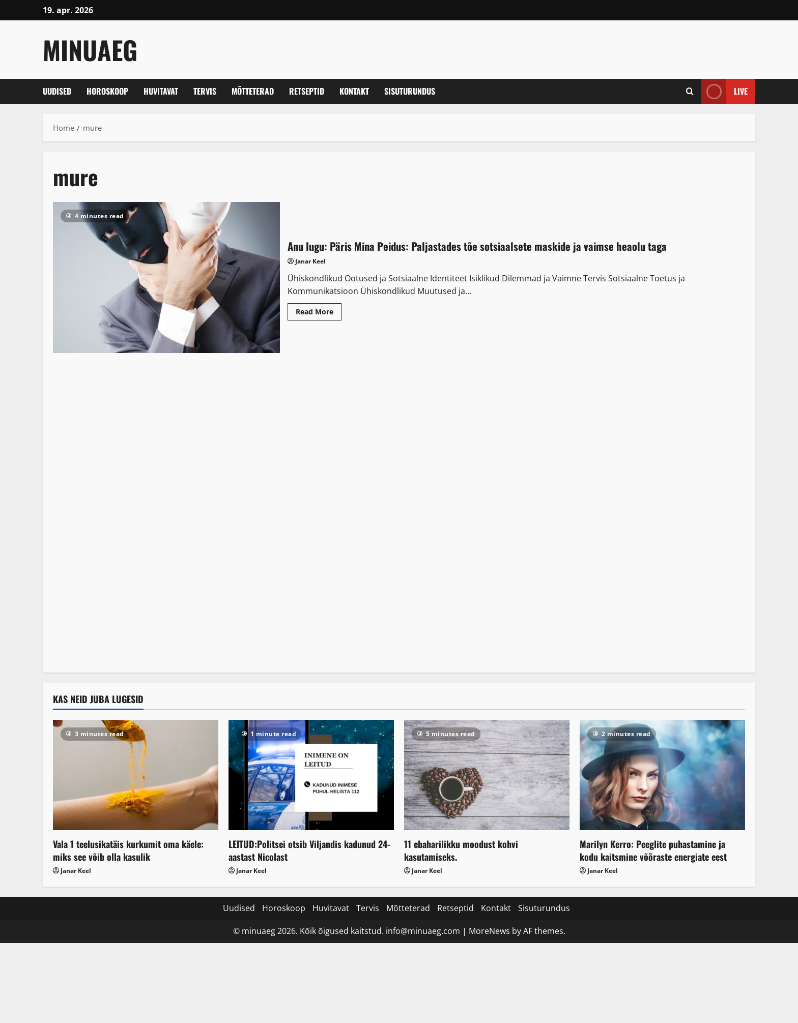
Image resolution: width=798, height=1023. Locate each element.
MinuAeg (90, 49)
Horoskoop (107, 91)
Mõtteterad (253, 91)
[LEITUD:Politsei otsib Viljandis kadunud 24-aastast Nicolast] (311, 775)
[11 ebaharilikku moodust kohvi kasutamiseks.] (486, 775)
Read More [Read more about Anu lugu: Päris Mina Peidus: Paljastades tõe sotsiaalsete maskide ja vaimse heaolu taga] (318, 313)
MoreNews (489, 931)
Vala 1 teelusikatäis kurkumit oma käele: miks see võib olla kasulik (128, 850)
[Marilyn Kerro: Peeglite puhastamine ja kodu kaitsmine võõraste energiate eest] (662, 775)
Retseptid (306, 91)
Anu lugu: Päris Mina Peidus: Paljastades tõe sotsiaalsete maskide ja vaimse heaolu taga (166, 277)
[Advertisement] (399, 515)
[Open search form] (690, 91)
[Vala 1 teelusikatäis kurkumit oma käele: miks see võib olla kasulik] (135, 775)
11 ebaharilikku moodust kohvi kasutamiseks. (461, 850)
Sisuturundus (409, 91)
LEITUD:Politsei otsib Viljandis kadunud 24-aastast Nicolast (309, 850)
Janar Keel (310, 261)
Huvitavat (161, 91)
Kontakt (354, 91)
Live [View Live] (724, 91)
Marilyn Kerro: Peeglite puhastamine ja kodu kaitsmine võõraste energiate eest (653, 850)
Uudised (57, 91)
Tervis (204, 91)
